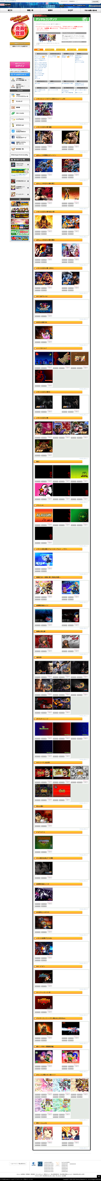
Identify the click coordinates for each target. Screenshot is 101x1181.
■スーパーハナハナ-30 (53, 89)
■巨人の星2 (37, 83)
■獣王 (36, 76)
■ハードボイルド (38, 72)
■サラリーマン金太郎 (79, 62)
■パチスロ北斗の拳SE (39, 73)
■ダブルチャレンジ (79, 60)
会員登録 (23, 1174)
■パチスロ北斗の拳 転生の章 (41, 64)
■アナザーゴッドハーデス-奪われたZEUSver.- (68, 90)
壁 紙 (41, 41)
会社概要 (64, 1175)
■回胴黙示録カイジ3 (79, 83)
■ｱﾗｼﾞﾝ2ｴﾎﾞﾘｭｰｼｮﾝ (39, 69)
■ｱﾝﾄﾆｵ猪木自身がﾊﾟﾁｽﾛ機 (67, 83)
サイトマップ (64, 1)
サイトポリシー (39, 1174)
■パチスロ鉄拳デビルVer (40, 89)
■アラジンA (37, 78)
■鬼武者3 (77, 58)
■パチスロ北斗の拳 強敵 (40, 58)
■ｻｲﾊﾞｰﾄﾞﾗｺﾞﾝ (38, 91)
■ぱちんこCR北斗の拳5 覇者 (41, 66)
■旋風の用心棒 (78, 57)
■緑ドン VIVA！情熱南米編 (67, 92)
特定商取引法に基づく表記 (49, 1175)
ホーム (18, 1174)
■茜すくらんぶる (78, 92)
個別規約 (33, 1174)
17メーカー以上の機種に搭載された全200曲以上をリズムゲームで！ (20, 174)
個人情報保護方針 (55, 1174)
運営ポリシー (47, 1174)
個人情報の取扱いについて (66, 1174)
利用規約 (28, 1174)
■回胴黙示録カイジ (79, 55)
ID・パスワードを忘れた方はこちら (19, 69)
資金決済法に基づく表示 (78, 1174)
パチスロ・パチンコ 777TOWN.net (8, 0)
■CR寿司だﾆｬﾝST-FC (79, 84)
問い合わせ (58, 1175)
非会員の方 (72, 1)
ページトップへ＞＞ (84, 123)
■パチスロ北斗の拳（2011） (41, 67)
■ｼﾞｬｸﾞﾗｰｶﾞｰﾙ (51, 83)
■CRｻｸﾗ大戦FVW (38, 70)
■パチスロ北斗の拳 (39, 75)
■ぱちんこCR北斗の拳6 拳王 (41, 62)
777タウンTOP (38, 1175)
